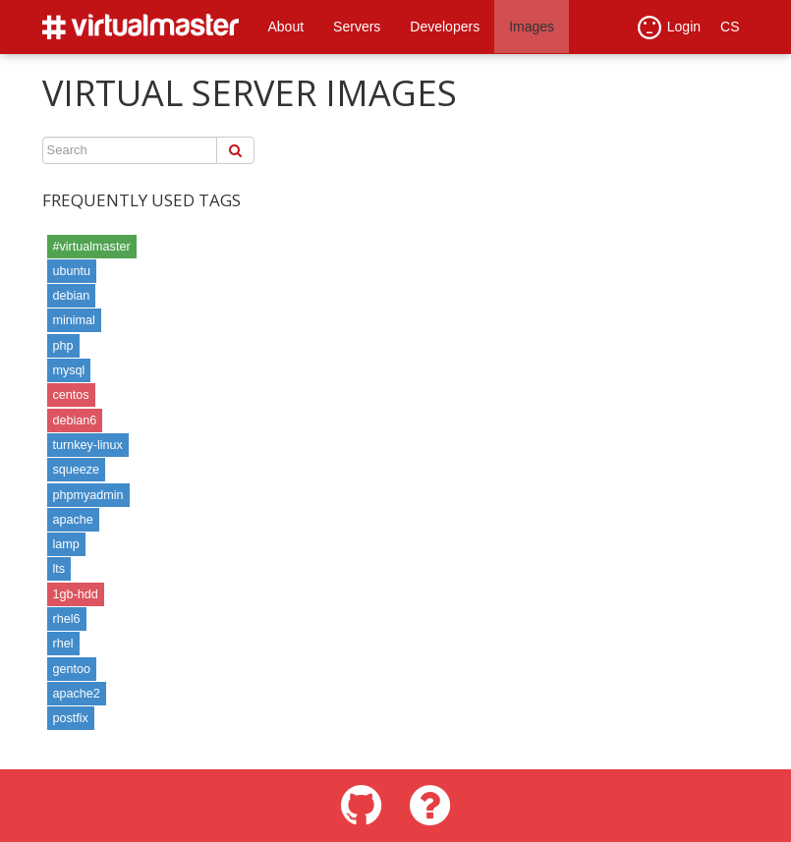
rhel (63, 643)
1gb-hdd (75, 594)
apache (73, 520)
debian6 (75, 420)
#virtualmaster (92, 246)
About (286, 26)
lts (59, 569)
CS (729, 26)
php (63, 346)
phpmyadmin (88, 495)
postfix (70, 718)
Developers (445, 26)
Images (531, 26)
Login (669, 27)
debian (71, 296)
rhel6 (67, 619)
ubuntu (72, 271)
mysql (69, 370)
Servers (356, 26)
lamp (66, 544)
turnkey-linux (88, 445)
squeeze (76, 470)
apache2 (76, 694)
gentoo (72, 669)
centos (71, 395)
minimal (74, 320)
